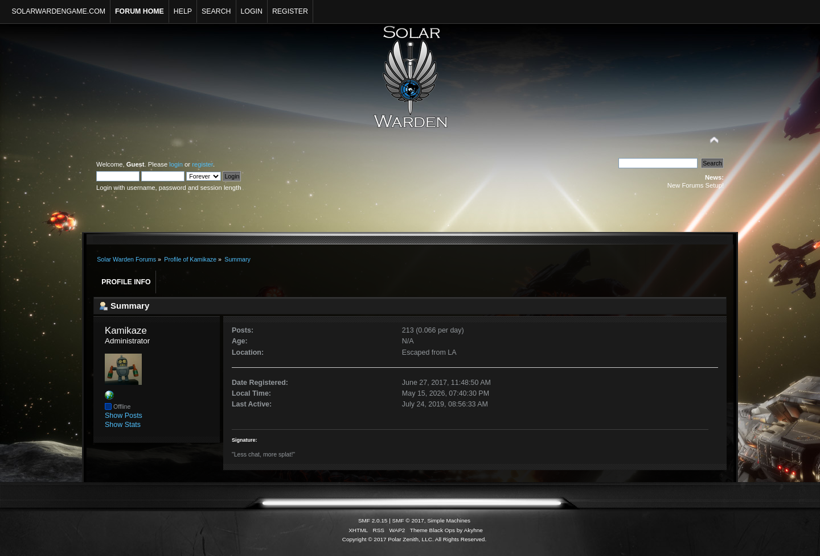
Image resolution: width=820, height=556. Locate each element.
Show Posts (123, 416)
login (176, 164)
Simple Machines (448, 520)
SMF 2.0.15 (373, 520)
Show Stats (123, 425)
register (202, 164)
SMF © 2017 (408, 520)
